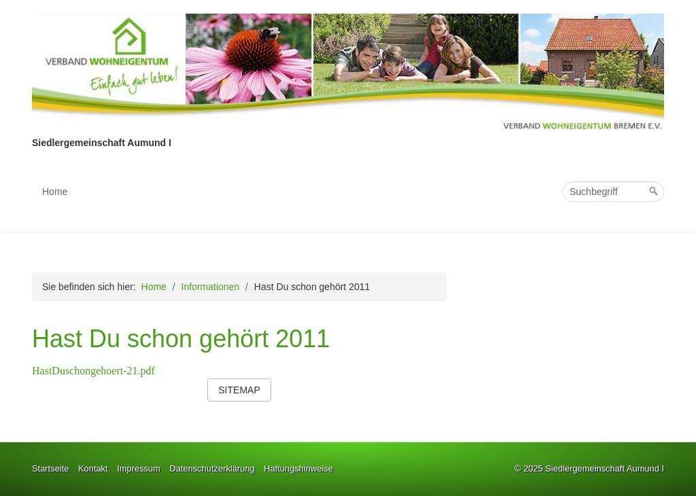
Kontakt (93, 468)
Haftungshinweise (298, 468)
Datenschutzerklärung (211, 468)
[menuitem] (55, 192)
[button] (239, 390)
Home (54, 191)
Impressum (138, 468)
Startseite (50, 468)
